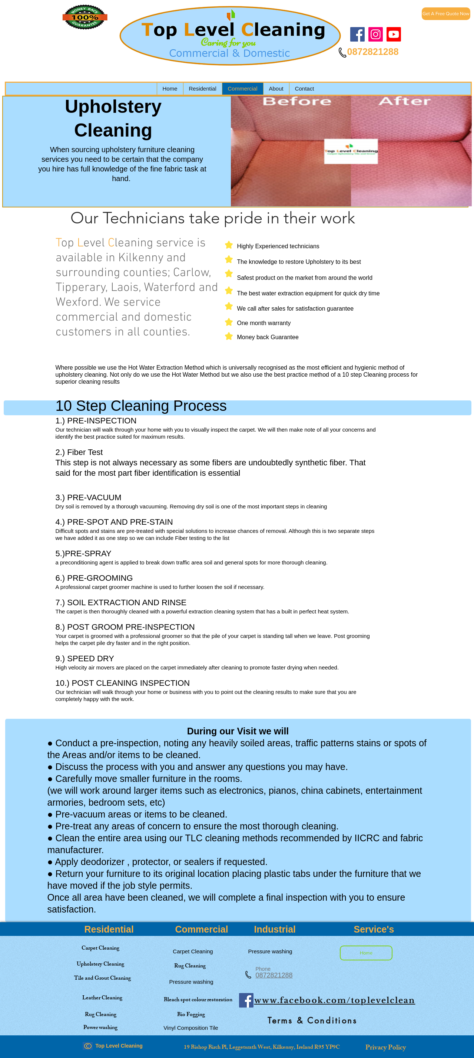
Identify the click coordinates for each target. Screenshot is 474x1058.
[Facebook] (357, 34)
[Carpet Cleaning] (101, 949)
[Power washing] (101, 1028)
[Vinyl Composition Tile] (191, 1027)
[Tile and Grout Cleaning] (102, 979)
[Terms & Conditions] (312, 1020)
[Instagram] (375, 34)
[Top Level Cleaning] (394, 34)
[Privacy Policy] (385, 1048)
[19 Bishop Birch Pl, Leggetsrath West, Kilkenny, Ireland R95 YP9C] (262, 1047)
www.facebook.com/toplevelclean (334, 1000)
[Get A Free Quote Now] (446, 13)
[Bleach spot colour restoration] (198, 1000)
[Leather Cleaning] (102, 998)
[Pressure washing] (191, 982)
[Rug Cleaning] (190, 967)
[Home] (366, 953)
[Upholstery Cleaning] (101, 965)
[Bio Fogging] (191, 1015)
